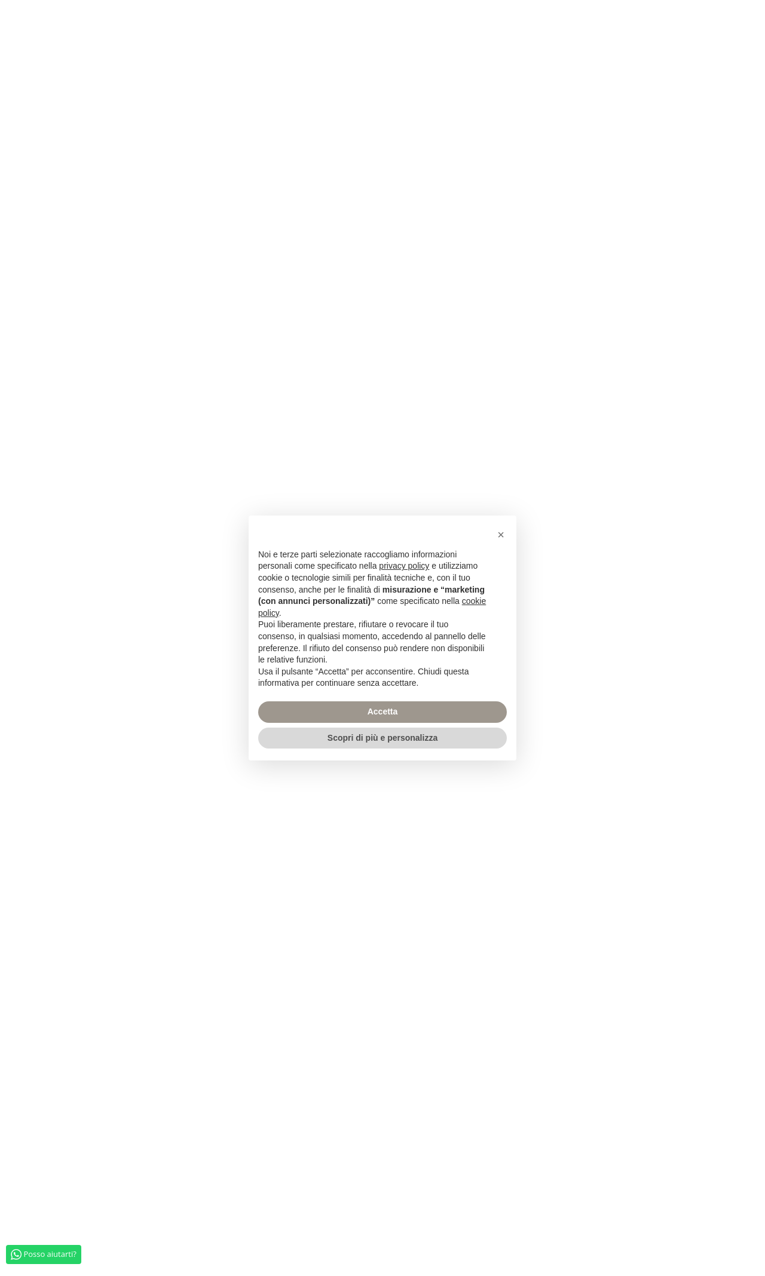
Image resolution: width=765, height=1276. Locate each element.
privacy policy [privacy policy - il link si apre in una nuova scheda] (404, 565)
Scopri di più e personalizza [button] (382, 738)
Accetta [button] (383, 711)
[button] (500, 534)
